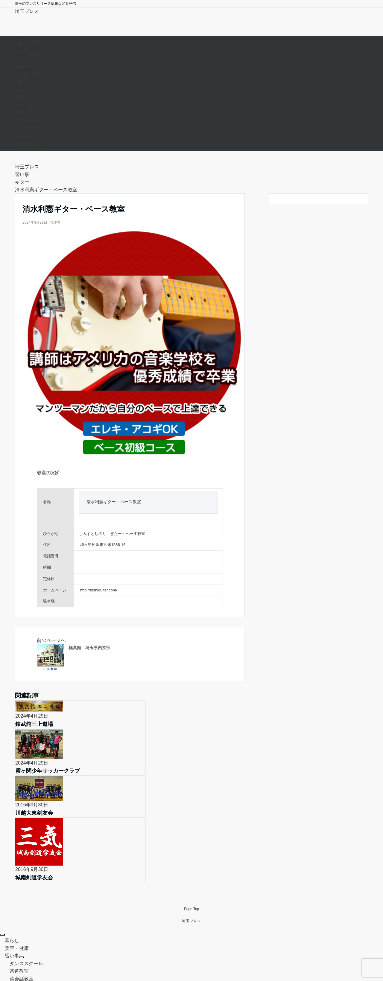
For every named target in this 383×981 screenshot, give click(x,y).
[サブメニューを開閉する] (21, 887)
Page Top (191, 838)
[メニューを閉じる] (2, 864)
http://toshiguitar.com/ (98, 590)
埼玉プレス (27, 11)
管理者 (55, 222)
